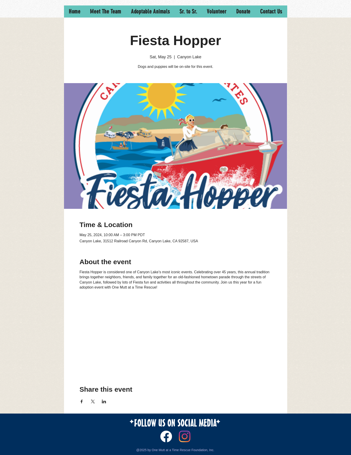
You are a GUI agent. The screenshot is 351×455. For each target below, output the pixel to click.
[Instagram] (184, 436)
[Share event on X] (93, 401)
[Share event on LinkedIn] (104, 401)
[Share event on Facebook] (81, 401)
